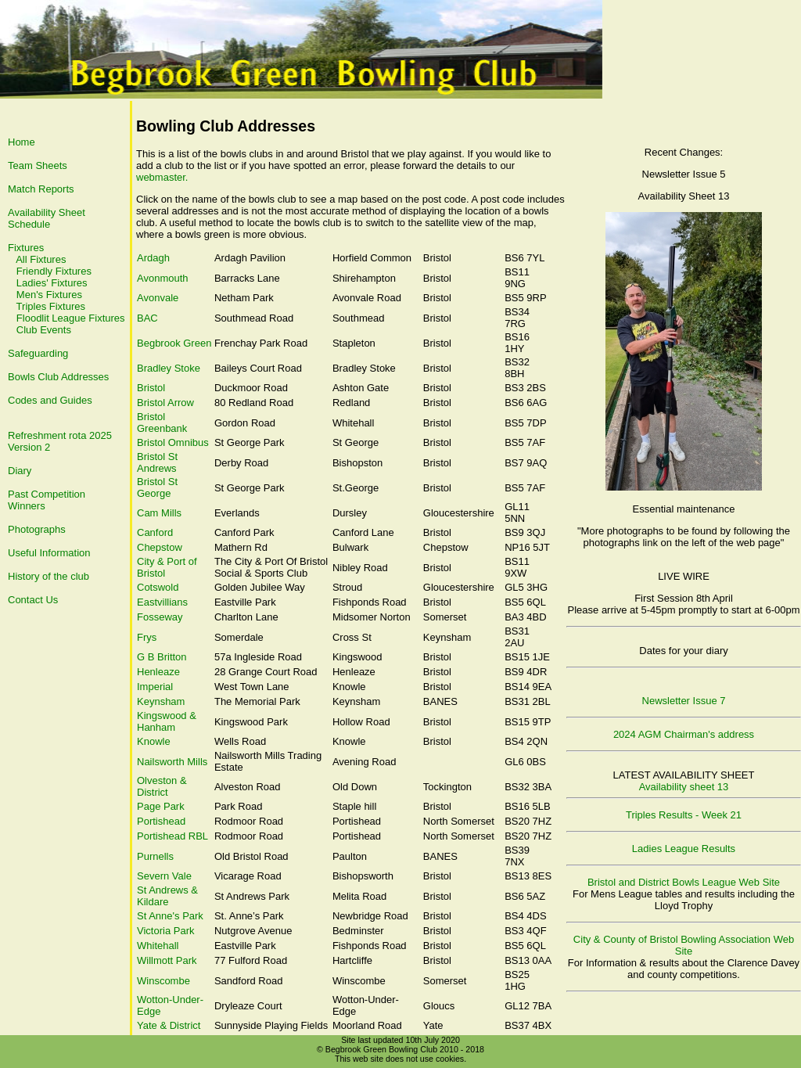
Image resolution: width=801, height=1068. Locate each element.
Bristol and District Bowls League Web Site (683, 882)
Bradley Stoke (168, 368)
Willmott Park (167, 960)
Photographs (37, 529)
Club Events (43, 330)
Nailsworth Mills (172, 762)
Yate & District (168, 1025)
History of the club (48, 576)
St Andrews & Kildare (167, 896)
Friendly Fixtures (54, 271)
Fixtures (26, 248)
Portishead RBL (172, 836)
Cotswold (157, 587)
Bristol (151, 388)
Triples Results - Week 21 (684, 815)
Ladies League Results (683, 848)
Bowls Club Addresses (58, 377)
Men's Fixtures (49, 294)
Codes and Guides (50, 400)
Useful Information (49, 553)
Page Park (161, 806)
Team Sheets (37, 165)
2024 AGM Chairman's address (683, 734)
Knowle (154, 741)
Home (21, 142)
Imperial (155, 686)
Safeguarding (38, 353)
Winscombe (163, 981)
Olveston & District (162, 786)
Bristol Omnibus (173, 442)
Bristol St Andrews (157, 462)
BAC (147, 318)
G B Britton (162, 657)
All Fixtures (41, 259)
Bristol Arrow (165, 402)
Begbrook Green (174, 343)
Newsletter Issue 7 (684, 701)
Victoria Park (165, 931)
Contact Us (33, 600)
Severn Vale (164, 876)
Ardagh (153, 258)
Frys (146, 637)
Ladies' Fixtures (52, 283)
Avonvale (157, 298)
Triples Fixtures (50, 306)
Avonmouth (163, 278)
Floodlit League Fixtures (70, 318)
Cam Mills (159, 513)
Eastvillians (162, 602)
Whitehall (157, 945)
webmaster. (162, 177)
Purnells (155, 856)
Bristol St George (157, 487)
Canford (155, 532)
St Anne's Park (170, 916)
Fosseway (160, 617)
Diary (19, 470)
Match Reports (41, 189)
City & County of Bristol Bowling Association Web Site (683, 945)
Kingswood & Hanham (166, 721)
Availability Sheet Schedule (46, 218)
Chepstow (159, 547)
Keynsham (161, 701)
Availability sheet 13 (684, 787)
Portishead (161, 821)
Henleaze (158, 672)
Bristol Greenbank (162, 422)
